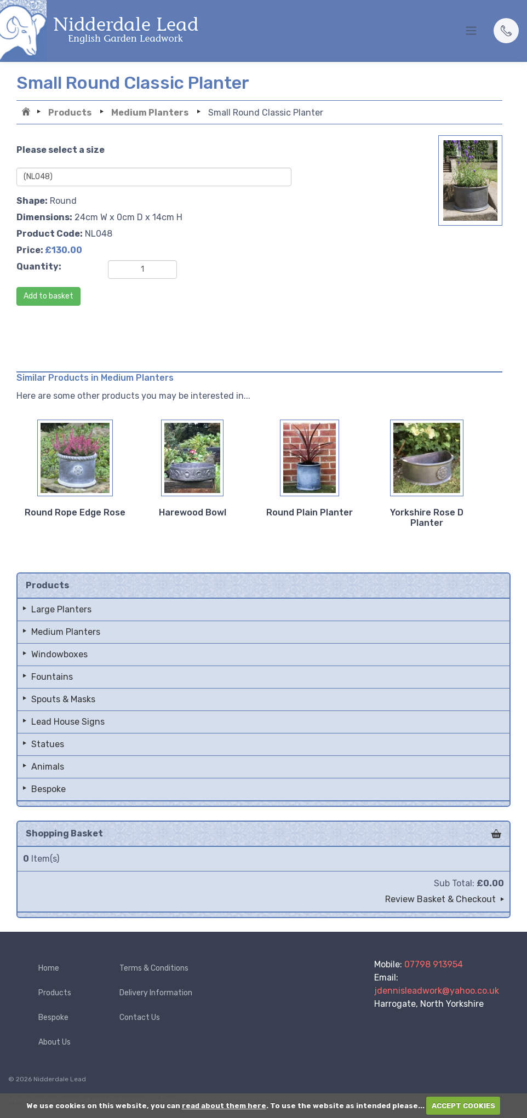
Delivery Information (155, 992)
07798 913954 (433, 964)
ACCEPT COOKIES (463, 1106)
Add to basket (48, 296)
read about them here (224, 1106)
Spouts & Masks (63, 699)
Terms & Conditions (153, 968)
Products (69, 112)
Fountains (52, 677)
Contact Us (139, 1017)
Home (27, 112)
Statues (47, 744)
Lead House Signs (68, 721)
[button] (506, 30)
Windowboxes (59, 654)
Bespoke (48, 789)
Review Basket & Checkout (440, 899)
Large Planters (61, 609)
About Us (54, 1042)
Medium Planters (149, 112)
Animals (47, 766)
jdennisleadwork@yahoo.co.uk (436, 990)
